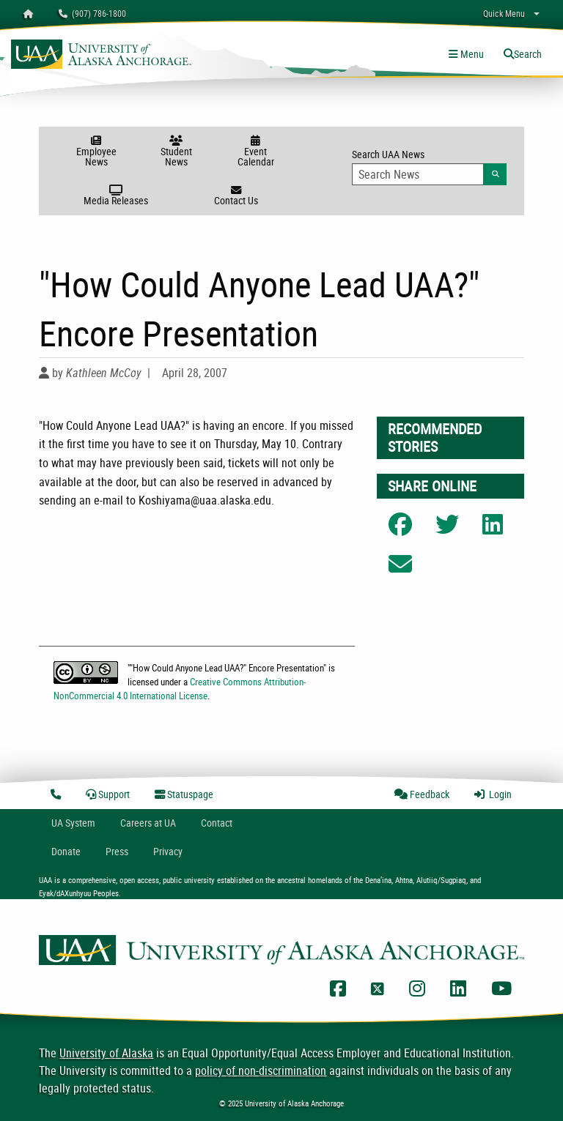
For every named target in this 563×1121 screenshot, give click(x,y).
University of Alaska (106, 1053)
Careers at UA (148, 823)
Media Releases (116, 196)
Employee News (96, 151)
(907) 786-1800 (92, 13)
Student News (176, 151)
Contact (216, 823)
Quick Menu (504, 13)
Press (117, 851)
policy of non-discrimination (260, 1070)
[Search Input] (418, 174)
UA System (73, 823)
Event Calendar (255, 151)
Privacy (168, 851)
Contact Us (235, 196)
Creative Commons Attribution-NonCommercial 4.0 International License (180, 688)
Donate (66, 851)
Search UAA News (429, 166)
